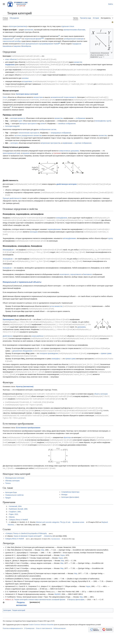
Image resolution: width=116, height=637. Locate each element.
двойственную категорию (66, 184)
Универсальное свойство (14, 495)
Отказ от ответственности (44, 628)
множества (59, 118)
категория (14, 143)
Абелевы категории (12, 481)
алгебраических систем (47, 129)
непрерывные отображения (61, 133)
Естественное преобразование (28, 428)
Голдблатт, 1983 (15, 512)
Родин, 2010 (13, 514)
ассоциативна (27, 81)
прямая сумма (106, 353)
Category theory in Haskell (18, 519)
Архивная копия (78, 522)
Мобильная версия (59, 628)
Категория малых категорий (27, 94)
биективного (87, 274)
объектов (13, 59)
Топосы (8, 483)
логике (17, 39)
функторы (67, 437)
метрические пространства (50, 143)
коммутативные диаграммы (69, 151)
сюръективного (75, 274)
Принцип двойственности (12, 198)
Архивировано (55, 538)
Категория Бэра (11, 492)
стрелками (57, 153)
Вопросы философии (76, 599)
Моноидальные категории (14, 478)
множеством (38, 97)
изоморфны (55, 359)
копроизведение (37, 336)
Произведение (8, 319)
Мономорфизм (8, 250)
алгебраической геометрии (74, 39)
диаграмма (81, 327)
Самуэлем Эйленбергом (22, 46)
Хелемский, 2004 (15, 506)
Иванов (11, 517)
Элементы (48, 536)
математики (29, 30)
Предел (8, 498)
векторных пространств (28, 123)
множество (78, 62)
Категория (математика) (18, 26)
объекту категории (101, 394)
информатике (8, 39)
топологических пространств (28, 133)
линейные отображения (67, 123)
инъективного (64, 274)
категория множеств (17, 118)
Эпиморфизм (7, 259)
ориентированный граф (11, 153)
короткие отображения (83, 143)
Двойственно (7, 336)
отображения (80, 118)
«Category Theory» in (26, 533)
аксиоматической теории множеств (63, 97)
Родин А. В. (9, 599)
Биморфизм (7, 268)
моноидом (33, 232)
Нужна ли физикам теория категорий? (28, 536)
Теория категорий (18, 610)
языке (23, 44)
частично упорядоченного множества (28, 135)
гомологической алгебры (12, 41)
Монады (64, 494)
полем (42, 123)
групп (20, 121)
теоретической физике (32, 39)
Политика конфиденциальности (13, 628)
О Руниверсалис (29, 628)
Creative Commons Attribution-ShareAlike (41, 624)
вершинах (25, 153)
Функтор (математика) (24, 386)
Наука (62, 555)
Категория (7, 610)
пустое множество (56, 306)
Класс (5, 97)
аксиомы (25, 78)
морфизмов (9, 64)
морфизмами (67, 143)
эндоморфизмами (54, 229)
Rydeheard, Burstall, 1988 (18, 509)
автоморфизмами (69, 238)
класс (7, 59)
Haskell (56, 44)
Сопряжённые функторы (70, 492)
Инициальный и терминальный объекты (22, 282)
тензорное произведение (49, 353)
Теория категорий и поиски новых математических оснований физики (39, 599)
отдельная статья (67, 26)
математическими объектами (74, 30)
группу (110, 238)
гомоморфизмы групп (102, 121)
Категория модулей (12, 126)
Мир (42, 550)
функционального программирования (39, 44)
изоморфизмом (61, 218)
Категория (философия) (70, 497)
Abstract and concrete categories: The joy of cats (53, 522)
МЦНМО (57, 594)
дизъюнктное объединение (22, 351)
